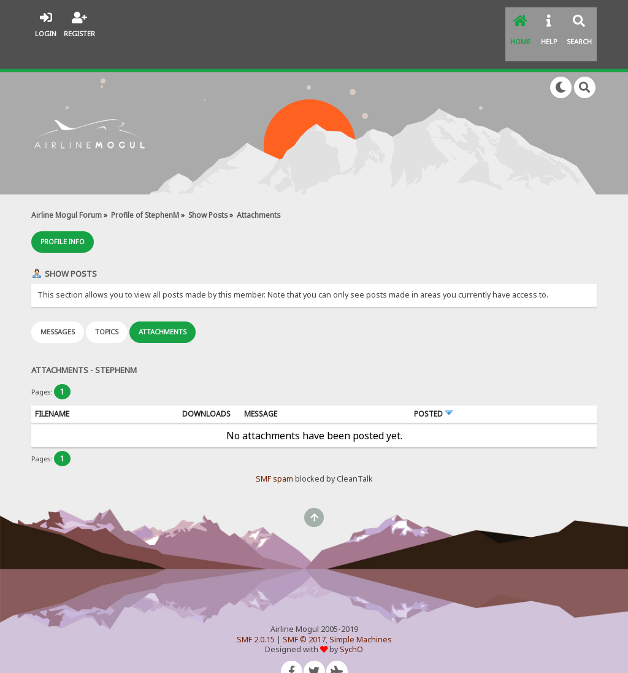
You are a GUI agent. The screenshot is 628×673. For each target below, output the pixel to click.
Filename (52, 389)
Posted (433, 389)
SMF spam (274, 454)
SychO (351, 625)
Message (260, 389)
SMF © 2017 (304, 615)
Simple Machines (360, 615)
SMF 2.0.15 (256, 615)
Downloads (206, 389)
